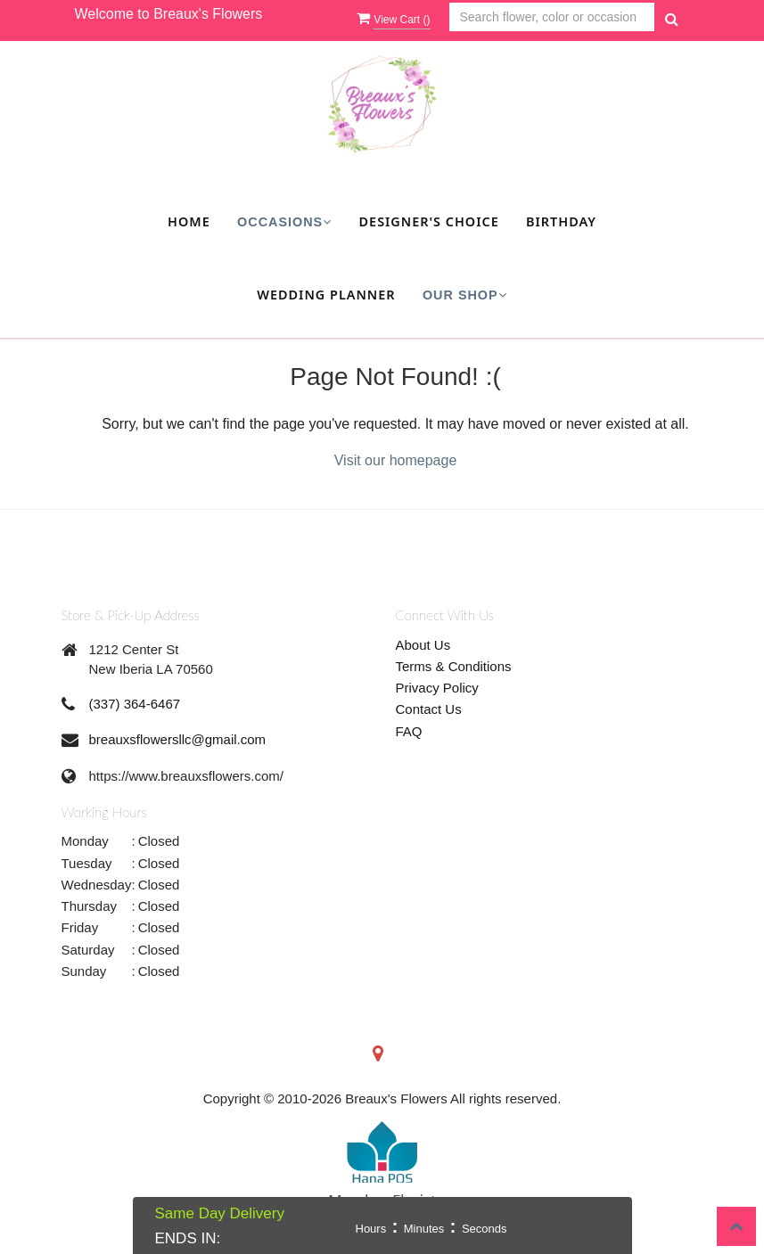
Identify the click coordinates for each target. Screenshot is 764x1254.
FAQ (409, 731)
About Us (423, 644)
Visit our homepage (395, 460)
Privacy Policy (437, 687)
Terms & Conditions (454, 666)
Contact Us (429, 709)
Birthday (561, 221)
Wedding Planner (326, 294)
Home (189, 221)
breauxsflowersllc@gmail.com (178, 739)
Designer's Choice (429, 221)
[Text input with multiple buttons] (551, 17)
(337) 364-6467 (135, 703)
